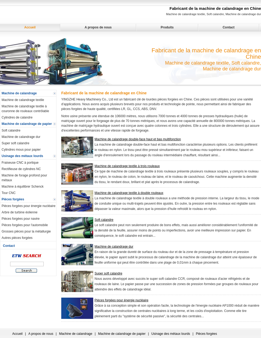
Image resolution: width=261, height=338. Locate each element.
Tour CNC (9, 193)
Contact (229, 27)
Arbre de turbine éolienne (20, 212)
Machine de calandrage (19, 93)
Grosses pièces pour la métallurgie (26, 231)
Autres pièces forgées (17, 238)
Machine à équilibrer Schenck (22, 186)
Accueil (30, 27)
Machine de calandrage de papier (27, 124)
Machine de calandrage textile (23, 100)
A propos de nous (98, 27)
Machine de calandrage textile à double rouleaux (129, 193)
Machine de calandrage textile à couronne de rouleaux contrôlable (25, 108)
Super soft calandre (15, 143)
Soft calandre (11, 130)
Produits (167, 27)
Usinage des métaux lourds (22, 156)
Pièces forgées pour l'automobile (25, 225)
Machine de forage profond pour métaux (24, 178)
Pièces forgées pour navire (21, 219)
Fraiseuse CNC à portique (20, 162)
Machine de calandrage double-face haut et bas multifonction (138, 139)
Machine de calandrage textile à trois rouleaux (127, 166)
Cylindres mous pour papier (21, 149)
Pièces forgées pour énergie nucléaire (28, 206)
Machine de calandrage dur (21, 137)
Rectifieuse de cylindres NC (21, 169)
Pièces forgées (13, 199)
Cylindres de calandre (17, 117)
